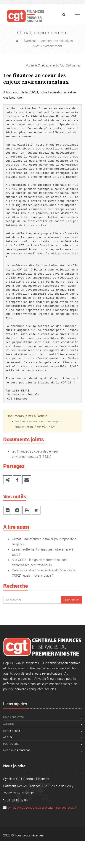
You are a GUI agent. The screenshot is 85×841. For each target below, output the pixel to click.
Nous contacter (13, 717)
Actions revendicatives (57, 40)
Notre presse (11, 730)
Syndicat (30, 40)
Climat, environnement (46, 46)
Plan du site (11, 743)
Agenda (8, 737)
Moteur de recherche (16, 750)
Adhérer (8, 723)
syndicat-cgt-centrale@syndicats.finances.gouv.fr (42, 807)
